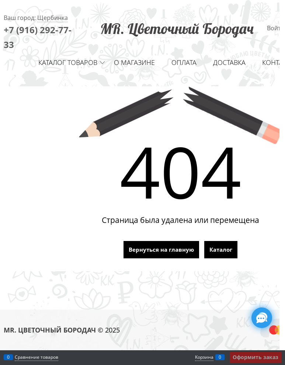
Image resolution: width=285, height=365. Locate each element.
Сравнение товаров (36, 357)
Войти (275, 28)
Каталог (220, 249)
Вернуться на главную (161, 249)
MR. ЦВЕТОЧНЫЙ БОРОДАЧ (50, 330)
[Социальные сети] (261, 317)
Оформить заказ (255, 357)
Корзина (204, 357)
